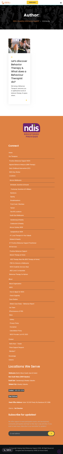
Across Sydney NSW (16, 227)
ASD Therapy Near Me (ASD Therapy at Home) (25, 259)
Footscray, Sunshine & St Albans (21, 189)
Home (10, 153)
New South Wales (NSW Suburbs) (19, 377)
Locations (12, 176)
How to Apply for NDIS (17, 292)
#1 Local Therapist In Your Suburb (20, 235)
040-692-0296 (19, 390)
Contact (11, 339)
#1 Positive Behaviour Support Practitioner (22, 243)
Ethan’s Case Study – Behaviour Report (22, 304)
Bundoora (13, 193)
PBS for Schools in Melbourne (19, 263)
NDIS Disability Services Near (19, 267)
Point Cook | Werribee (17, 204)
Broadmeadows (15, 200)
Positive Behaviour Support (18, 251)
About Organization (15, 284)
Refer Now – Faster (15, 344)
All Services (13, 247)
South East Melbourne (17, 215)
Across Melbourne (15, 180)
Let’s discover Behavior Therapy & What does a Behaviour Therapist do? (19, 71)
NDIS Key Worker (14, 172)
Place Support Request (16, 347)
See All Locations (15, 212)
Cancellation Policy (16, 331)
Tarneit (12, 208)
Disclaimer (13, 327)
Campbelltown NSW (16, 232)
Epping (12, 197)
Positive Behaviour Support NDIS (19, 161)
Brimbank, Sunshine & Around (19, 185)
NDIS (11, 287)
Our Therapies (13, 156)
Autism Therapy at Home (17, 255)
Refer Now (32, 2)
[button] (7, 450)
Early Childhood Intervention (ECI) (19, 168)
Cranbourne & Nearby (17, 223)
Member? (12, 351)
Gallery (12, 319)
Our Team (12, 307)
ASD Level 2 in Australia (17, 270)
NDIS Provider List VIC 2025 (19, 334)
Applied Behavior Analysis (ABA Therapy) (22, 164)
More (11, 315)
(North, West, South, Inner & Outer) (23, 373)
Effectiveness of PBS (16, 311)
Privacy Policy (14, 323)
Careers (11, 360)
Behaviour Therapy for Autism (18, 274)
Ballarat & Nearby (15, 239)
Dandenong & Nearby (17, 220)
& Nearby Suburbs (18, 384)
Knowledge (12, 356)
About (10, 279)
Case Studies (13, 299)
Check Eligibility (15, 295)
